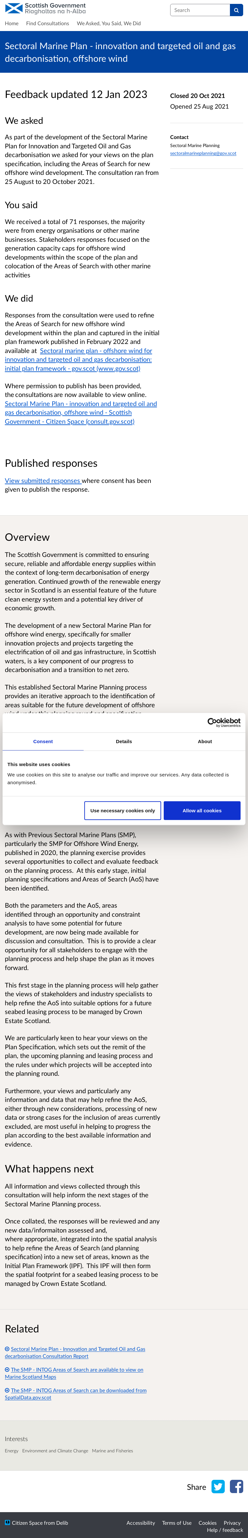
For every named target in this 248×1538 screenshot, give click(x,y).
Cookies (208, 1523)
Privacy (232, 1523)
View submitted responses (43, 480)
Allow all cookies (202, 810)
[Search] (236, 10)
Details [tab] (124, 741)
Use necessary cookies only (122, 810)
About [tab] (205, 741)
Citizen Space (27, 1523)
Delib (62, 1523)
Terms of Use (176, 1523)
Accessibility (141, 1523)
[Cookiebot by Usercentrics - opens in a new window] (212, 723)
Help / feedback (225, 1530)
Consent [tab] (43, 741)
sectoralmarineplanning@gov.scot (203, 153)
